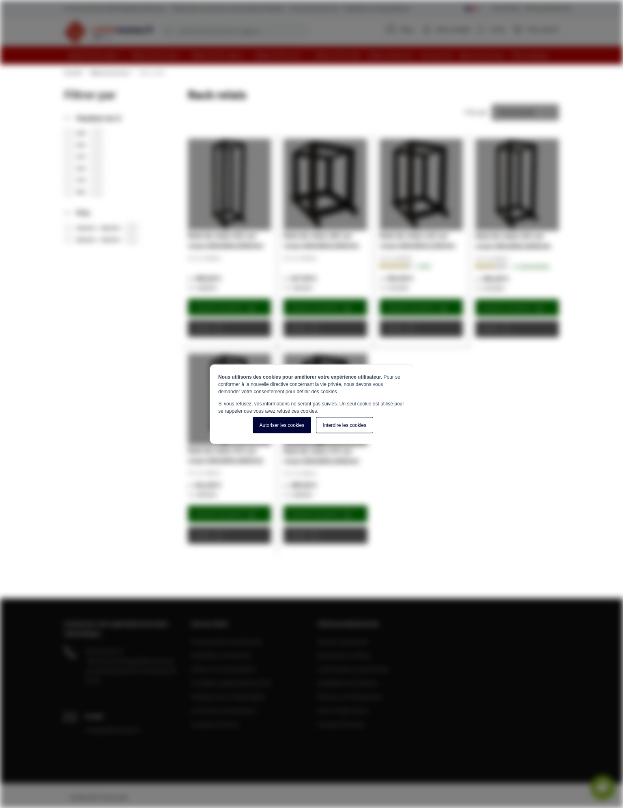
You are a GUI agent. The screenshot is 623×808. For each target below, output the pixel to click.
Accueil (72, 72)
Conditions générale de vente (231, 683)
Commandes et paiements (226, 641)
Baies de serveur (110, 72)
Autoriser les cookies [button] (282, 425)
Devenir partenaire (343, 641)
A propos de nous (215, 724)
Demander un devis (344, 655)
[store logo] (108, 31)
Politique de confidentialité (228, 696)
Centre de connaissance (223, 710)
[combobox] (234, 31)
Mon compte (453, 29)
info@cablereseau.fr (113, 730)
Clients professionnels (548, 8)
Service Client (506, 8)
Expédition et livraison (221, 655)
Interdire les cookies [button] (344, 425)
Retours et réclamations (223, 669)
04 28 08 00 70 (103, 651)
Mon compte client (343, 710)
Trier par (476, 112)
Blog (400, 29)
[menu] (314, 55)
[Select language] (473, 9)
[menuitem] (95, 55)
